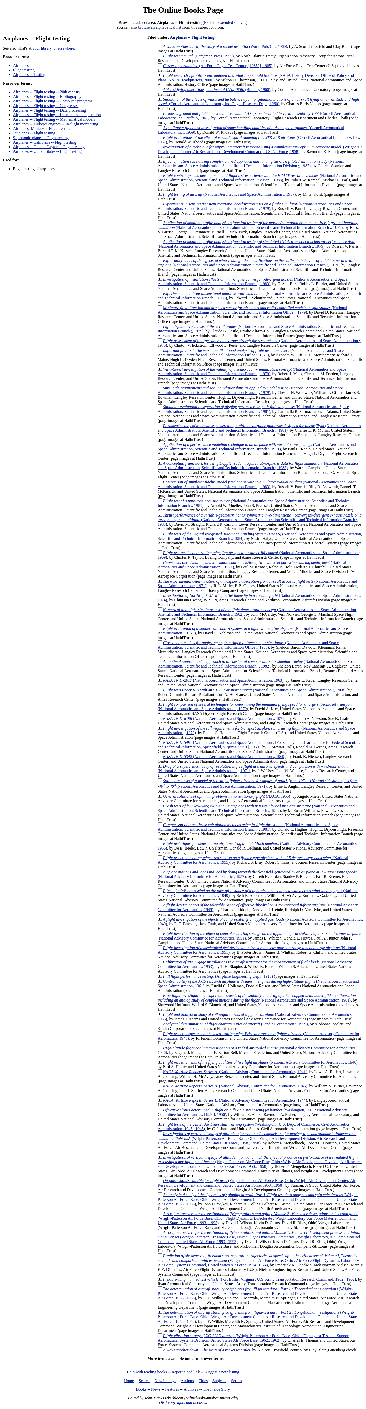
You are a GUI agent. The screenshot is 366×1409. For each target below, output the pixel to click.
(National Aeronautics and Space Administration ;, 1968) (254, 690)
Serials (236, 1380)
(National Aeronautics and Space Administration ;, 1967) (229, 194)
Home (129, 1380)
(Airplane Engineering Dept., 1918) (218, 976)
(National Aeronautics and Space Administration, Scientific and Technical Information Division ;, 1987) (251, 163)
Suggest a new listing (222, 1372)
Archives (191, 1389)
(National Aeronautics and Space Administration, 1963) (223, 680)
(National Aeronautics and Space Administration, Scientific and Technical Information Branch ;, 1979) (255, 206)
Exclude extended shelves (225, 22)
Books (141, 1389)
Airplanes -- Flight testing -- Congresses (45, 105)
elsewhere (66, 48)
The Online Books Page (182, 9)
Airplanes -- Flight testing (192, 37)
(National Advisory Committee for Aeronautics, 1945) (235, 1086)
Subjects (219, 1380)
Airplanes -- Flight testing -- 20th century (46, 92)
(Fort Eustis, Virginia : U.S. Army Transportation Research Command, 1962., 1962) (259, 1279)
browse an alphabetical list (159, 27)
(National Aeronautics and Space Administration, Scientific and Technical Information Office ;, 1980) (248, 645)
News (155, 1389)
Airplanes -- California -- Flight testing (44, 142)
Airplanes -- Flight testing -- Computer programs (53, 101)
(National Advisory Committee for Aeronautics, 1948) (260, 1062)
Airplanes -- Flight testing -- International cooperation (57, 115)
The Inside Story (216, 1389)
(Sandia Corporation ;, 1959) (235, 1024)
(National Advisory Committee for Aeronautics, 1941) (235, 1072)
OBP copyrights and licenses (182, 1402)
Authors (187, 1380)
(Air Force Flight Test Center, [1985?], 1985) (217, 66)
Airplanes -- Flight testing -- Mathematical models (54, 119)
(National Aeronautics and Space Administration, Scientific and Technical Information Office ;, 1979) (252, 310)
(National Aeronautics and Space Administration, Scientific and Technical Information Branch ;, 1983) (252, 281)
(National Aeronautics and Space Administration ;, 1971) (224, 718)
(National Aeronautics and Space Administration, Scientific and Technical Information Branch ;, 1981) (253, 409)
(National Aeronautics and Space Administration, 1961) (257, 997)
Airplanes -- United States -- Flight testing (47, 151)
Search (144, 1380)
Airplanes (21, 65)
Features (172, 1389)
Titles (203, 1380)
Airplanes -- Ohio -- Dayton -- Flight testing (49, 147)
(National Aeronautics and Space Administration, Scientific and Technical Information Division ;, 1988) (260, 177)
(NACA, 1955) (226, 796)
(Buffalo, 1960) (216, 89)
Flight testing (24, 70)
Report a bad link (186, 1372)
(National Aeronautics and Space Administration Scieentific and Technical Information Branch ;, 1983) (260, 519)
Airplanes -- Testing (29, 74)
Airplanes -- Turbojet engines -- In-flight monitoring (55, 124)
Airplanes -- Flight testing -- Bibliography (47, 96)
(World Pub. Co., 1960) (225, 46)
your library (42, 48)
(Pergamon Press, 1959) (198, 56)
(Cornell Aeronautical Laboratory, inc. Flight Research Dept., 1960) (258, 101)
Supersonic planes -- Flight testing (41, 137)
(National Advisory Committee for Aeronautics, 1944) (235, 1100)
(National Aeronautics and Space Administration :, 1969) (224, 756)
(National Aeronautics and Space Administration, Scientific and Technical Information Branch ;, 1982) (257, 663)
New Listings (165, 1380)
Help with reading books (147, 1372)
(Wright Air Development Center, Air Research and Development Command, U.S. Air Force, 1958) (260, 149)
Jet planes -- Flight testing (34, 133)
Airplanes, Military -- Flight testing (41, 128)
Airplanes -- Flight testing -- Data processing (49, 110)
